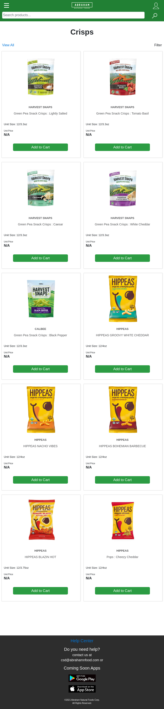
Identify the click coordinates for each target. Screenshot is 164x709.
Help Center (82, 640)
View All (8, 45)
